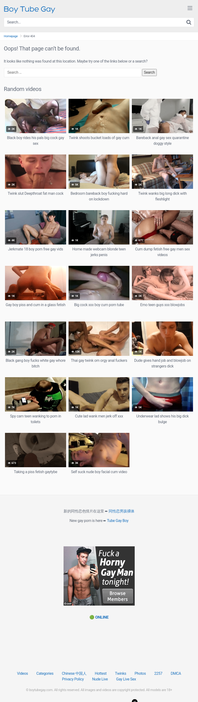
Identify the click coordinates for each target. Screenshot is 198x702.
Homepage (11, 36)
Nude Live (100, 679)
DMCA (176, 673)
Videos (22, 673)
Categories (44, 673)
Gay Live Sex (126, 679)
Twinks (120, 673)
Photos (140, 673)
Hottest (100, 673)
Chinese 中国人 (74, 673)
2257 (158, 673)
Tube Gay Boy (118, 520)
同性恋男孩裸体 (121, 511)
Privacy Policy (73, 679)
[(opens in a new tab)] (99, 617)
